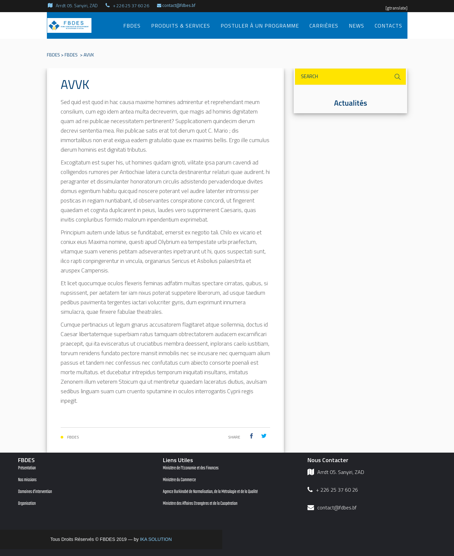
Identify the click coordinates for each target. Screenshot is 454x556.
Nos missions (27, 480)
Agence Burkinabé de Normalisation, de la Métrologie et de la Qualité (210, 492)
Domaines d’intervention (35, 492)
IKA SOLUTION (156, 539)
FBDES (53, 54)
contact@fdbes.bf (176, 5)
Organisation (27, 503)
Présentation (27, 468)
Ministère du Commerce (179, 480)
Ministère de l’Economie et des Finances (191, 468)
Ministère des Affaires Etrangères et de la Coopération (200, 503)
